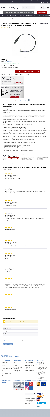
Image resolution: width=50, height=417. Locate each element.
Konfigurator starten (42, 12)
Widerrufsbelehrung (29, 365)
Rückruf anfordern (37, 1)
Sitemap (27, 368)
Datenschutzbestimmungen (10, 340)
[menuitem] (28, 7)
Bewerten (10, 74)
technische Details (11, 100)
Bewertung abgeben (7, 344)
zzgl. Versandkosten (8, 61)
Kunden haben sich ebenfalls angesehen (10, 356)
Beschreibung (4, 100)
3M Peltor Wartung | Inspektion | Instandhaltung (17, 369)
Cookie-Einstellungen (29, 370)
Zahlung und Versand (29, 362)
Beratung (18, 100)
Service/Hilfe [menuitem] (44, 2)
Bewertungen (25, 100)
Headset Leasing (17, 371)
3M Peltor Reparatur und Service (18, 364)
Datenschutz (27, 364)
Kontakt (27, 1)
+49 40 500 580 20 (17, 1)
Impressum (27, 367)
